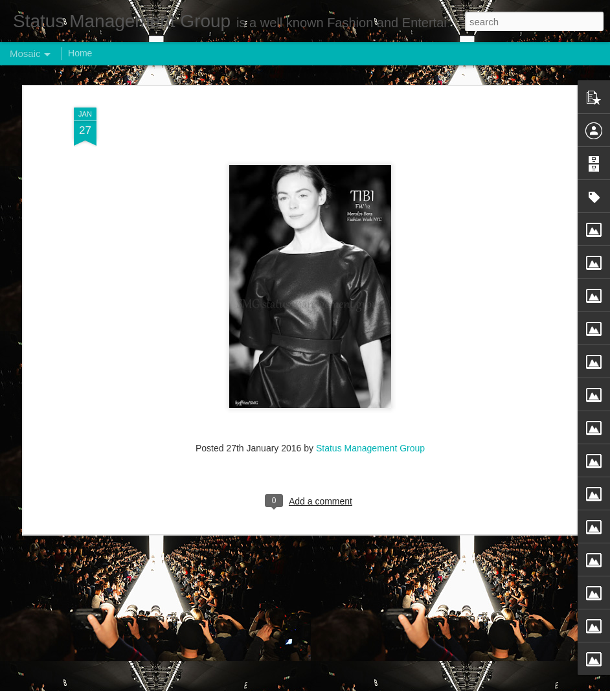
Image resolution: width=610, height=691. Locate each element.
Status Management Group (370, 389)
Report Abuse (383, 684)
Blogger (345, 684)
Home (80, 53)
